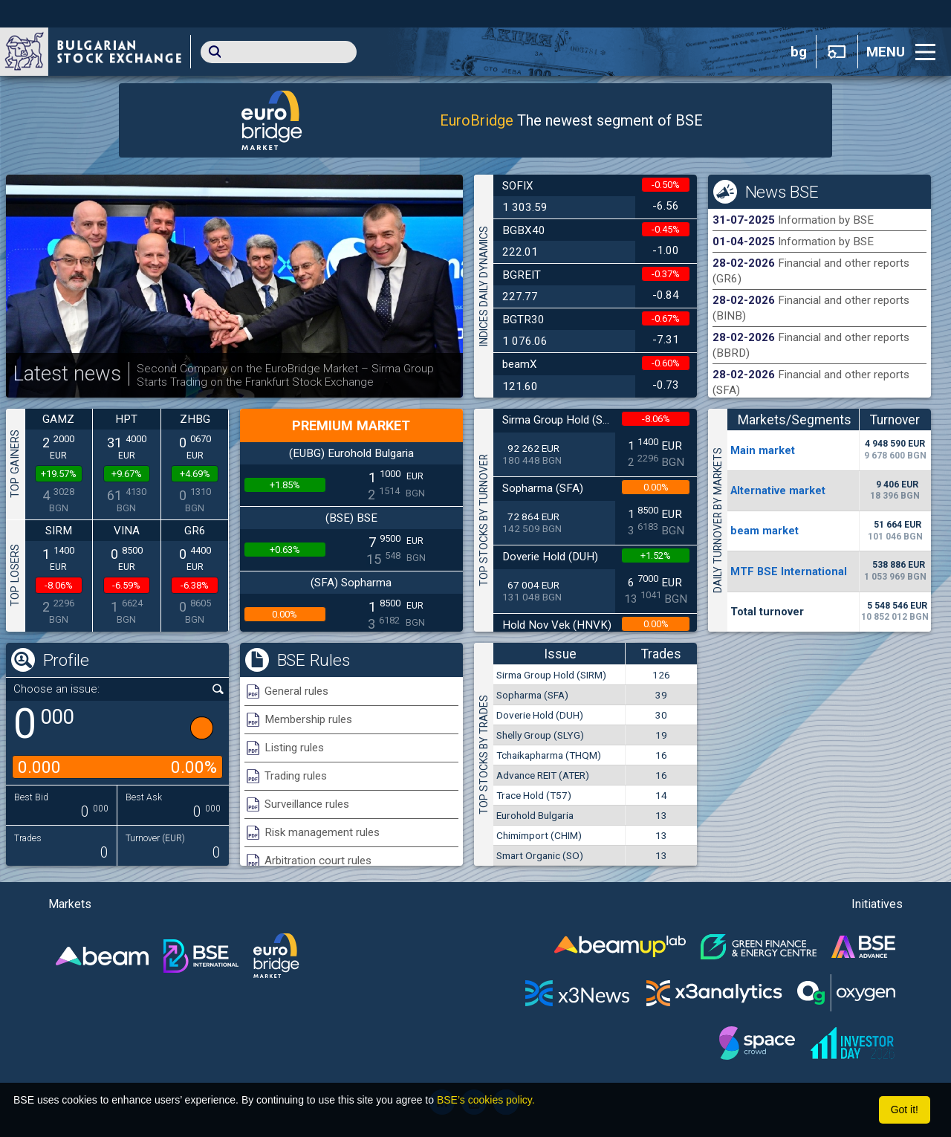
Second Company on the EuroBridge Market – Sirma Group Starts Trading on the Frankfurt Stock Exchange (285, 375)
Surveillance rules (306, 804)
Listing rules (294, 747)
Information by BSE (826, 220)
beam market (764, 530)
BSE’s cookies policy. (486, 1100)
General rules (296, 691)
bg (799, 52)
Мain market (762, 450)
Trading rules (295, 776)
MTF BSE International (788, 571)
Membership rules (308, 719)
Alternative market (777, 490)
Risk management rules (322, 832)
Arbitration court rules (317, 860)
